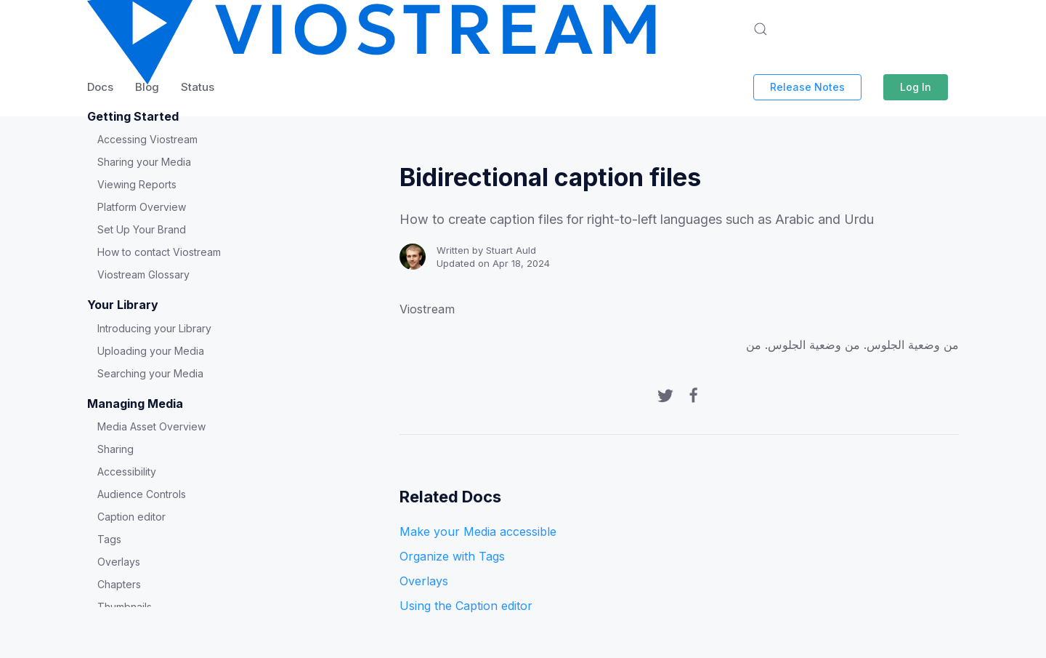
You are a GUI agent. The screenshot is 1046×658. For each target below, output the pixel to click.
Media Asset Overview (151, 426)
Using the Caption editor (466, 605)
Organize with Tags (452, 556)
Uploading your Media (150, 351)
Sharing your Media (144, 162)
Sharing (115, 449)
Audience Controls (141, 494)
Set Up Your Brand (141, 229)
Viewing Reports (137, 184)
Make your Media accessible (478, 531)
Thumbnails (124, 607)
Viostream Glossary (143, 274)
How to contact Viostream (159, 252)
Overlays (118, 561)
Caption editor (131, 516)
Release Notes (807, 87)
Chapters (119, 584)
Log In (915, 87)
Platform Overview (141, 207)
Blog (147, 87)
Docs (100, 87)
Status (197, 87)
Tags (109, 539)
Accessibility (126, 471)
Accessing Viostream (147, 139)
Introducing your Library (154, 328)
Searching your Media (150, 373)
